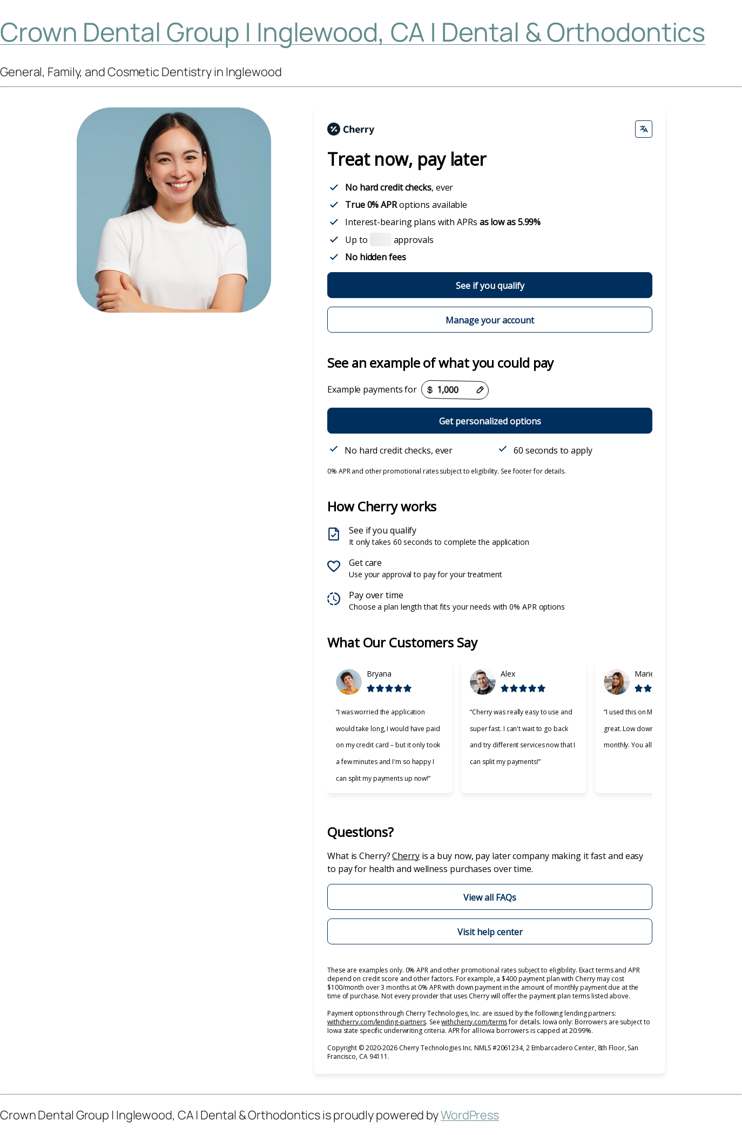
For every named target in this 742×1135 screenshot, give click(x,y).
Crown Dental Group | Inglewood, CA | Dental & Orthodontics (352, 31)
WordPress (470, 1115)
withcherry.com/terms (474, 1021)
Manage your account (490, 320)
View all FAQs (489, 897)
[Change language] (643, 129)
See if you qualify (490, 286)
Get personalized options (490, 421)
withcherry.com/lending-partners (376, 1021)
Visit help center (490, 932)
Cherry (405, 856)
